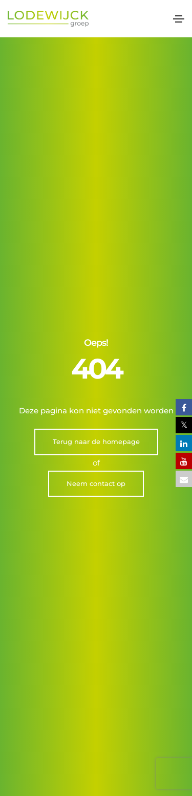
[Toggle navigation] (178, 19)
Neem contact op (96, 270)
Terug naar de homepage (96, 228)
